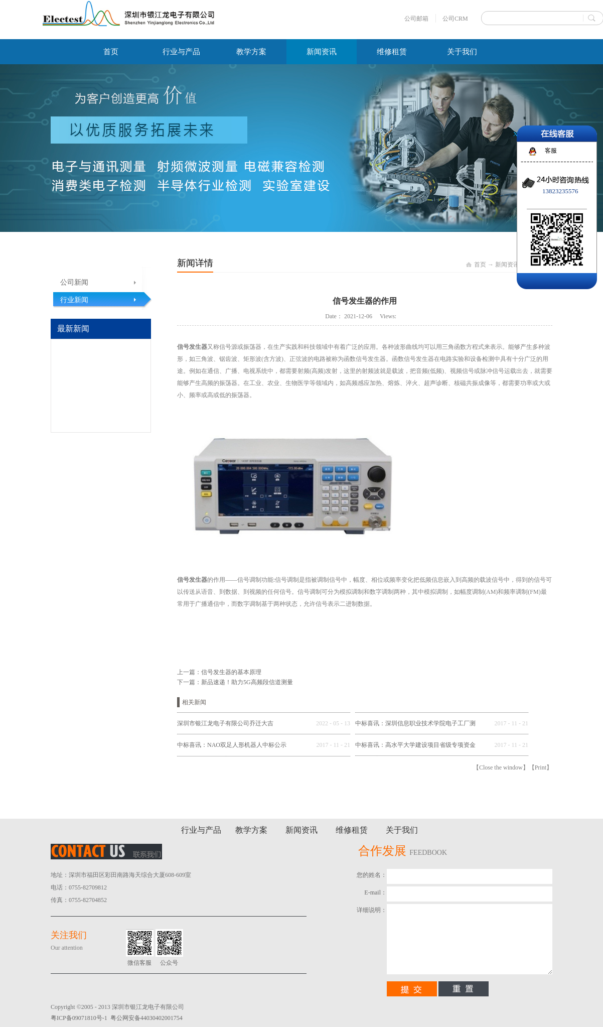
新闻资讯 (507, 264)
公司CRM (455, 18)
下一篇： (235, 682)
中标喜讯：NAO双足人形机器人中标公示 (231, 744)
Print (540, 767)
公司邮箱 (416, 18)
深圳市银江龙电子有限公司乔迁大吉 (225, 723)
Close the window (501, 767)
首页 (110, 52)
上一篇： (219, 672)
